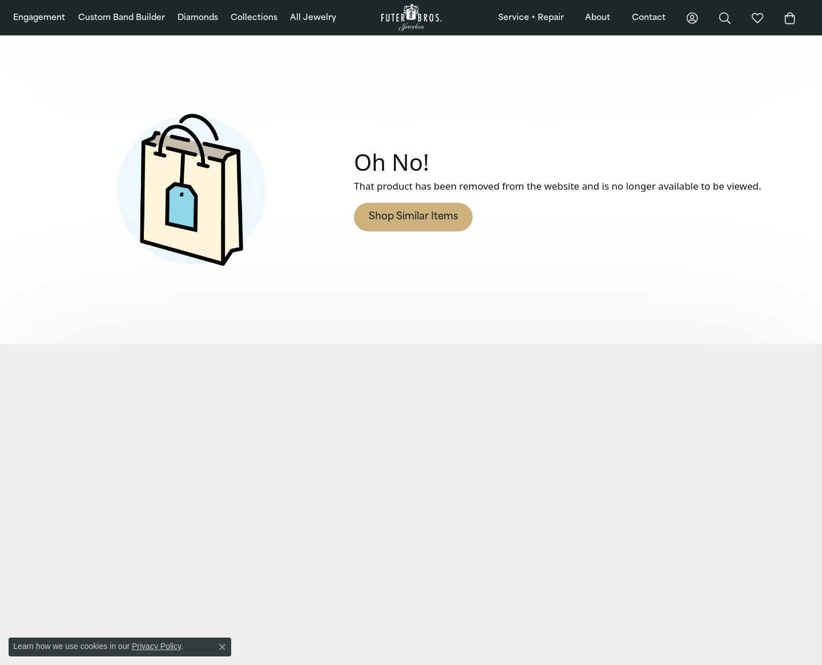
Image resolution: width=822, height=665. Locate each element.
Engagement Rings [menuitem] (259, 415)
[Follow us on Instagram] (635, 523)
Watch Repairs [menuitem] (440, 429)
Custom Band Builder (121, 18)
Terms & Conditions (666, 650)
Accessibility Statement (745, 650)
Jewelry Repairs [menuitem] (441, 415)
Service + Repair (531, 18)
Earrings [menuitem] (242, 458)
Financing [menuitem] (433, 400)
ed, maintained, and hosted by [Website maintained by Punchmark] (264, 650)
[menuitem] (306, 594)
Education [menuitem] (621, 429)
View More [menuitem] (434, 502)
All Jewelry (313, 18)
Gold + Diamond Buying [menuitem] (455, 488)
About (597, 18)
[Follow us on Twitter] (677, 523)
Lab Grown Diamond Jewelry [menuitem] (274, 400)
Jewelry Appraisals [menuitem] (446, 473)
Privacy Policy (603, 650)
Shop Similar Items (413, 217)
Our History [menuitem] (624, 444)
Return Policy (550, 650)
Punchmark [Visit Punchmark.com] (325, 650)
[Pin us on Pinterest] (656, 523)
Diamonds (198, 18)
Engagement (39, 18)
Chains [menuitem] (239, 502)
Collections (254, 18)
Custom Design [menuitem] (442, 444)
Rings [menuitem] (237, 444)
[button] (128, 381)
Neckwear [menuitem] (244, 488)
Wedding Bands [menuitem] (254, 429)
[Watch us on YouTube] (699, 523)
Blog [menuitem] (612, 400)
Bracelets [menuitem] (243, 473)
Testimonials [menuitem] (625, 458)
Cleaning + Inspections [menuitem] (454, 458)
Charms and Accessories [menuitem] (268, 517)
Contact (649, 18)
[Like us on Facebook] (614, 523)
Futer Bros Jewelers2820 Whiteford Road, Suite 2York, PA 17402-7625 (87, 414)
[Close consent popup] (222, 646)
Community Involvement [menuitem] (645, 415)
